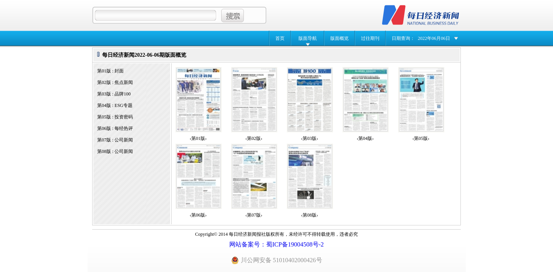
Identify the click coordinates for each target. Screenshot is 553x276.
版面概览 (339, 38)
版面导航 (307, 38)
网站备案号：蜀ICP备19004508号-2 (276, 244)
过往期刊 (370, 38)
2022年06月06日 (434, 38)
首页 (280, 38)
